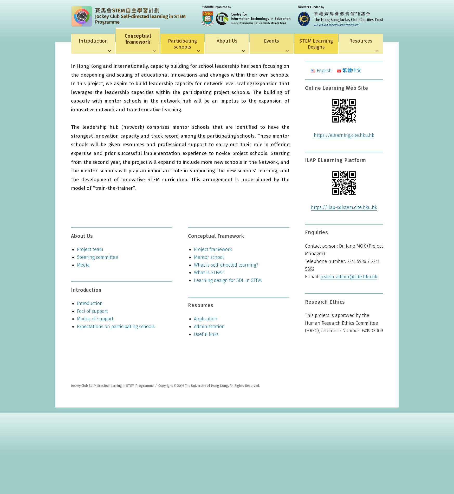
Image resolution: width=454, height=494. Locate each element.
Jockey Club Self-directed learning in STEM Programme (112, 386)
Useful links (206, 334)
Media (83, 265)
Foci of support (92, 311)
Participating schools (182, 44)
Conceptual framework (138, 39)
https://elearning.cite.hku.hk (344, 135)
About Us (227, 41)
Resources (360, 41)
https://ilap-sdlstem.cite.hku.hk (344, 207)
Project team (90, 249)
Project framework (213, 249)
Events (271, 41)
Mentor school (209, 257)
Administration (209, 326)
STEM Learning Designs (316, 44)
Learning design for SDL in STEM (228, 280)
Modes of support (95, 319)
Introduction (93, 41)
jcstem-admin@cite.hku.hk (349, 277)
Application (205, 319)
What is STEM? (209, 272)
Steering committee (97, 257)
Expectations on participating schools (116, 326)
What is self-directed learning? (226, 265)
